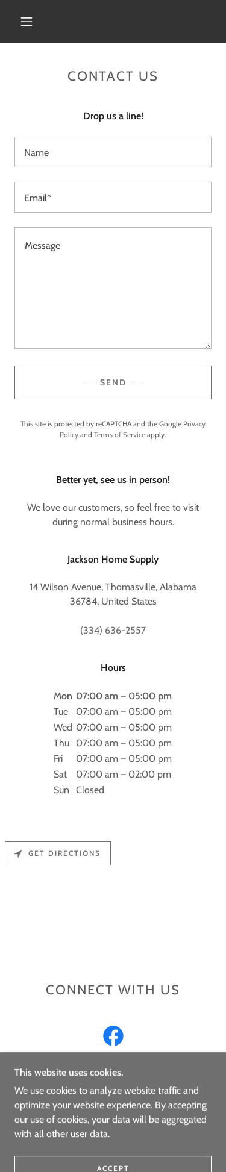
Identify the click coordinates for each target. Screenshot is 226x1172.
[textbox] (113, 152)
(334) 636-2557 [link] (113, 630)
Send (113, 382)
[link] (113, 1038)
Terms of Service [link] (119, 434)
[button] (26, 22)
